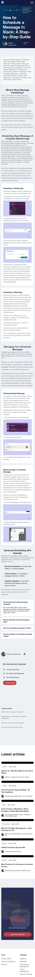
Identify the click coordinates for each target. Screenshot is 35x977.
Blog (10, 10)
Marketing (23, 961)
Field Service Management (24, 965)
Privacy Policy (6, 959)
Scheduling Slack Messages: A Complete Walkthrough (13, 717)
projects (28, 149)
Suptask (27, 113)
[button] (32, 2)
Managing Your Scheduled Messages (12, 723)
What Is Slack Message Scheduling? (12, 712)
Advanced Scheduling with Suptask (12, 727)
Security (4, 964)
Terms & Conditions (8, 961)
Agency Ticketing (26, 974)
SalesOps (23, 959)
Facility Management (24, 970)
